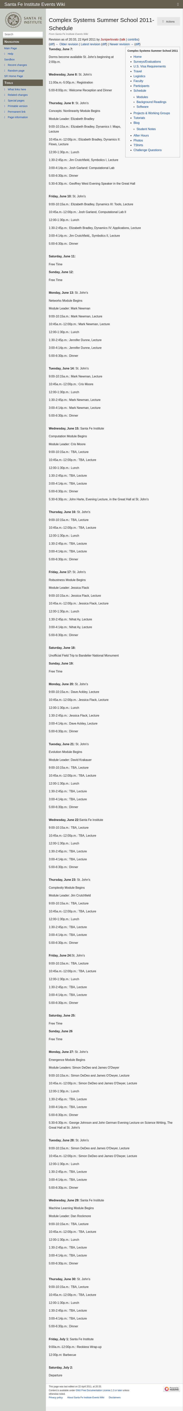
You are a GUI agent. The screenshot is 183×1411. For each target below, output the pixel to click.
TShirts (138, 145)
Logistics (139, 76)
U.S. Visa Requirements (150, 66)
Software (142, 106)
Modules (142, 97)
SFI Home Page (13, 76)
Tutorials (139, 117)
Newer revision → (122, 44)
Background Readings (151, 102)
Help (10, 53)
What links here (17, 89)
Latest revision (90, 44)
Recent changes (17, 64)
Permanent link (16, 111)
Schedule (140, 90)
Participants (141, 85)
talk (122, 39)
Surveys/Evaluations (147, 61)
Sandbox (9, 59)
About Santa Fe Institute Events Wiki (85, 1397)
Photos (138, 140)
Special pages (16, 100)
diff (52, 44)
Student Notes (146, 129)
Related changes (18, 94)
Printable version (17, 106)
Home (138, 56)
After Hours (141, 135)
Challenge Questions (148, 150)
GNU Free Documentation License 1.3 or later (99, 1390)
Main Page (10, 48)
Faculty (138, 81)
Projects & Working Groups (152, 113)
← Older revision (67, 44)
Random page (16, 70)
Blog (137, 122)
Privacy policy (56, 1397)
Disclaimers (114, 1397)
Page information (18, 117)
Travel (138, 71)
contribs (133, 39)
